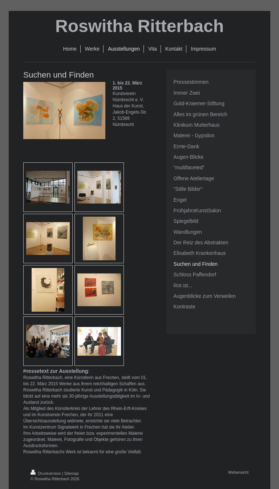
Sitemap (71, 473)
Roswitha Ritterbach (139, 26)
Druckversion (46, 473)
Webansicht (238, 472)
